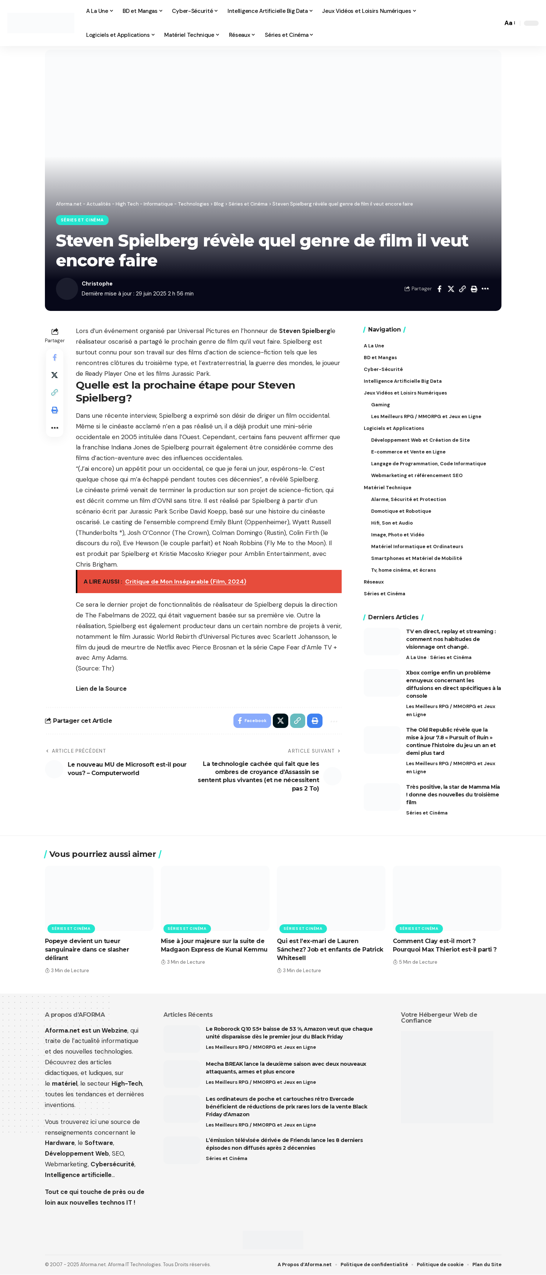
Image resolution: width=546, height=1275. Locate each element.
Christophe (97, 283)
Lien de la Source (101, 688)
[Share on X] (451, 289)
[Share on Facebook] (439, 289)
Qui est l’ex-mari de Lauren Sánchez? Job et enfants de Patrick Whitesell (330, 950)
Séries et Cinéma (82, 220)
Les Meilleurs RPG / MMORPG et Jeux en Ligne (450, 710)
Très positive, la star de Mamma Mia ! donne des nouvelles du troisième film (453, 794)
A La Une (416, 657)
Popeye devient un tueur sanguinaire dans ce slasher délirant (87, 950)
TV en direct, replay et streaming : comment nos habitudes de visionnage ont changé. (451, 638)
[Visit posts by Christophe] (67, 289)
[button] (495, 23)
